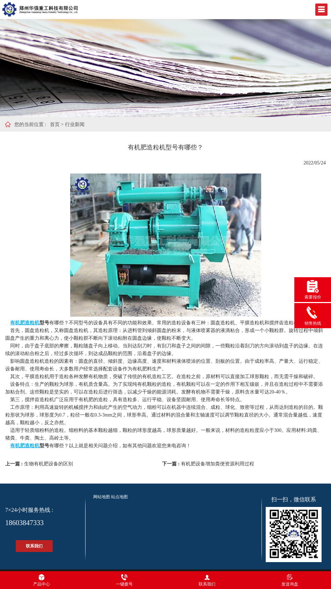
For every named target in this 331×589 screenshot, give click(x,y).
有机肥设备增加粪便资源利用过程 (217, 463)
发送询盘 (289, 580)
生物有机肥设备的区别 (48, 463)
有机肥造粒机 (24, 322)
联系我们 (34, 546)
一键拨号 (124, 580)
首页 (55, 124)
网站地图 (101, 496)
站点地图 (119, 496)
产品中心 (41, 580)
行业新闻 (74, 124)
